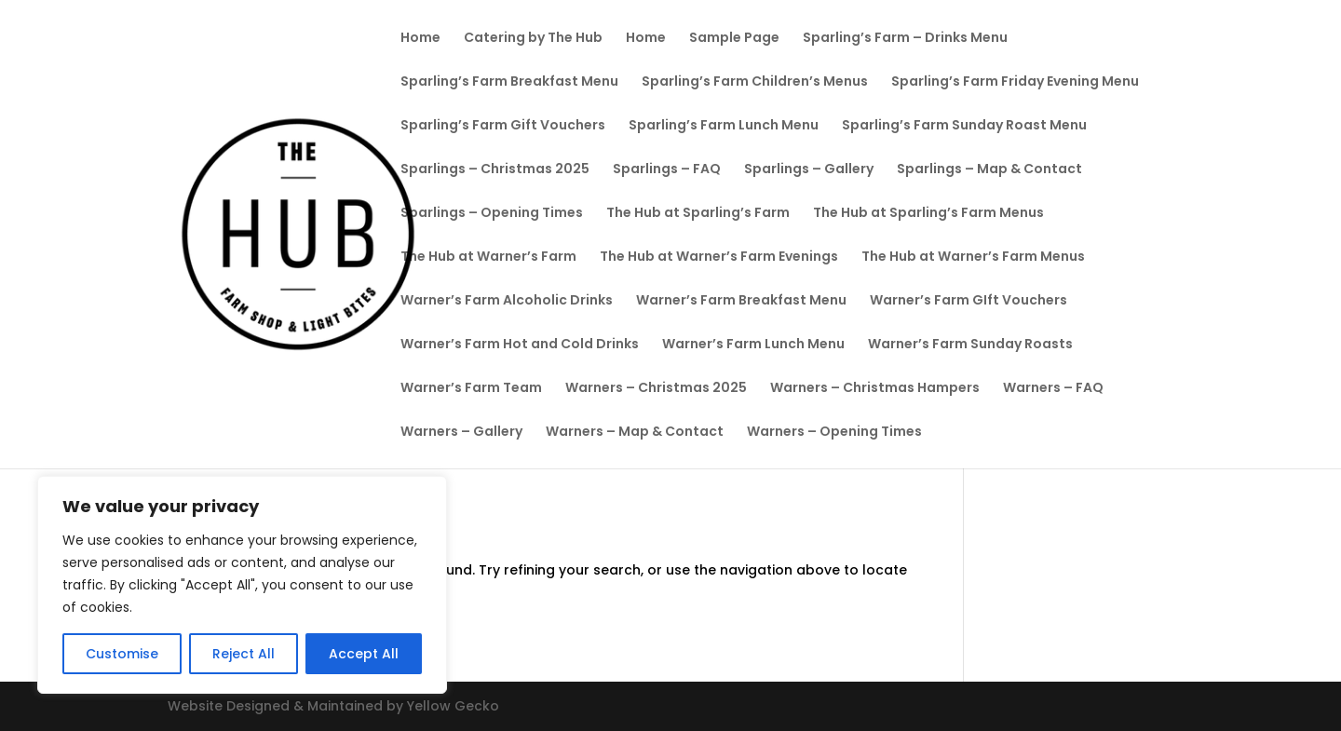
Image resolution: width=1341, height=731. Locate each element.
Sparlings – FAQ (667, 170)
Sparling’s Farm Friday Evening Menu (1015, 82)
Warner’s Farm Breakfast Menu (741, 301)
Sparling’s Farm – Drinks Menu (905, 39)
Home (420, 39)
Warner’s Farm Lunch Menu (753, 345)
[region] (242, 585)
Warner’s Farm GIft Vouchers (968, 301)
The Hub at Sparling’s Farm (698, 214)
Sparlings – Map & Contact (989, 170)
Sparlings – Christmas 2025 (494, 170)
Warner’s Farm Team (471, 389)
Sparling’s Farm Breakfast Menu (509, 82)
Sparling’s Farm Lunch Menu (724, 126)
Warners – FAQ (1053, 389)
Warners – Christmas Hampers (875, 389)
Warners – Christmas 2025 (656, 389)
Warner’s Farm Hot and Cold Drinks (519, 345)
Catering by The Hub (533, 39)
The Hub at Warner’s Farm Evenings (719, 257)
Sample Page (734, 39)
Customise (122, 653)
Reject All (243, 653)
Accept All (364, 653)
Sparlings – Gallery (809, 170)
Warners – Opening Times (834, 432)
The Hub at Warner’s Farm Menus (973, 257)
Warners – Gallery (461, 432)
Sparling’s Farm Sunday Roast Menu (964, 126)
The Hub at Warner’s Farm (488, 257)
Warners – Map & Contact (635, 432)
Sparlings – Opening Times (491, 214)
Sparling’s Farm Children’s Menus (755, 82)
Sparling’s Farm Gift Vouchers (502, 126)
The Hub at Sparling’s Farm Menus (928, 214)
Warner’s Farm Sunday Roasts (970, 345)
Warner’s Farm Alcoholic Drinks (506, 301)
